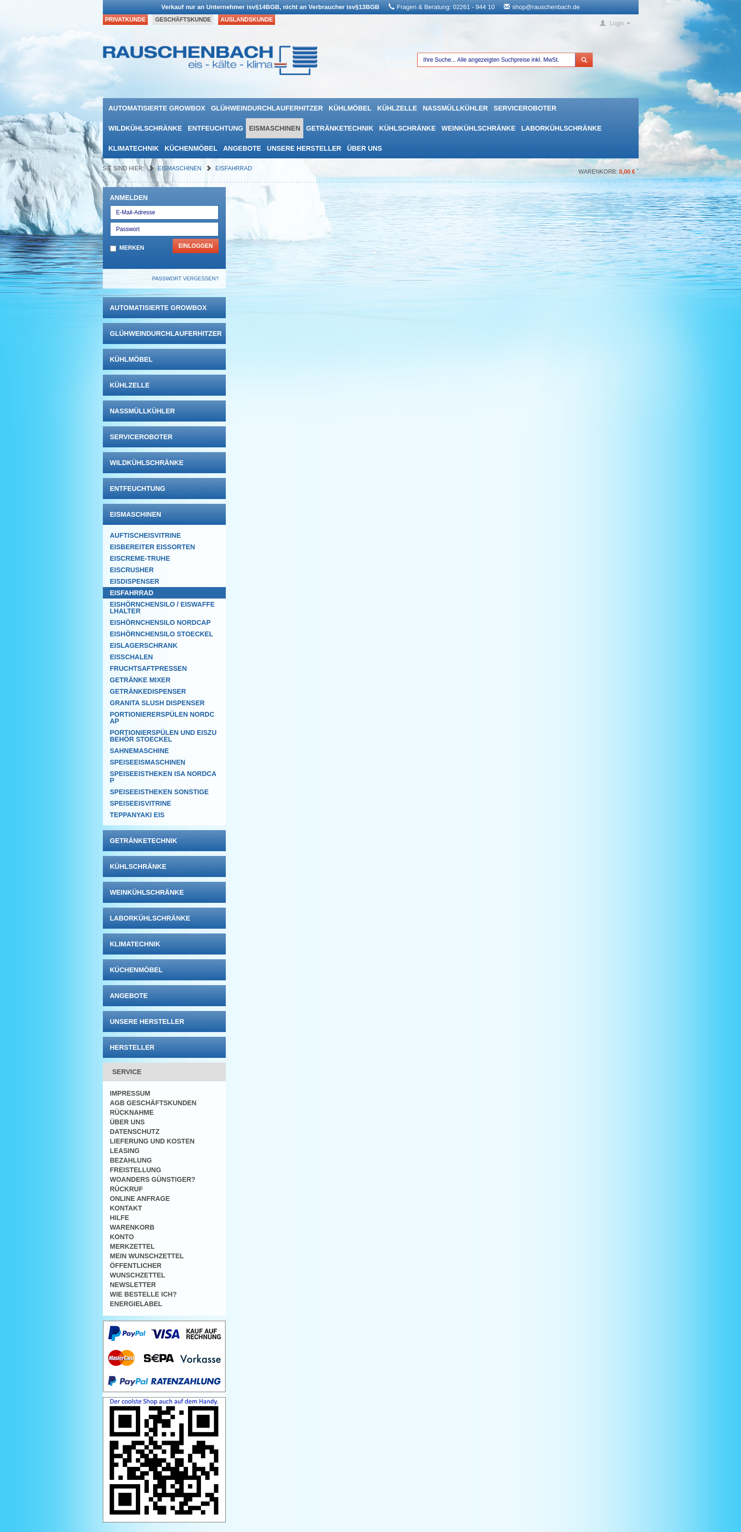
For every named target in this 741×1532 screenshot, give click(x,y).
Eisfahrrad (233, 168)
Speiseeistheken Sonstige (159, 792)
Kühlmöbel (350, 108)
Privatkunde (125, 19)
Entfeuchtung (215, 128)
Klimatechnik (134, 148)
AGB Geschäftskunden (153, 1103)
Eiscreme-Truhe (140, 558)
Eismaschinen (274, 128)
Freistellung (135, 1170)
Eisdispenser (134, 581)
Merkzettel (132, 1246)
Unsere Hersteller (304, 148)
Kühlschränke (407, 128)
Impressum (130, 1093)
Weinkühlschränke (479, 128)
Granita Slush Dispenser (157, 703)
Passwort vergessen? (185, 278)
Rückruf (126, 1189)
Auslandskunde (247, 19)
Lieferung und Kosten (152, 1141)
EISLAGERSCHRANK (144, 645)
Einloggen (195, 246)
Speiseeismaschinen (148, 762)
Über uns (364, 148)
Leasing (125, 1151)
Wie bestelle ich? (143, 1294)
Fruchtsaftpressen (148, 668)
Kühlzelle (397, 108)
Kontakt (126, 1208)
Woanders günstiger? (153, 1179)
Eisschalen (131, 657)
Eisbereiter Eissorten (152, 547)
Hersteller (132, 1047)
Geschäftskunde (183, 19)
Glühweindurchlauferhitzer (267, 108)
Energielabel (136, 1304)
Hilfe (119, 1217)
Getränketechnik (340, 128)
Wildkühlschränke (145, 128)
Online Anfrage (140, 1198)
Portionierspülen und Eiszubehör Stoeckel (163, 736)
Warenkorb (132, 1227)
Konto (122, 1237)
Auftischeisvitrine (145, 535)
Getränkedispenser (148, 691)
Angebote (242, 148)
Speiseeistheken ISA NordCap (163, 777)
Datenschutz (135, 1131)
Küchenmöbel (191, 148)
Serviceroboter (525, 108)
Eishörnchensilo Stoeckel (161, 634)
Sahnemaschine (139, 751)
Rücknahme (132, 1112)
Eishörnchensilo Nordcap (160, 622)
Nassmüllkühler (455, 108)
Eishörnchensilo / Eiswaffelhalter (162, 607)
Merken (132, 247)
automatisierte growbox (157, 108)
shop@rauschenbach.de (546, 7)
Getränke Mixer (140, 680)
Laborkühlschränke (561, 128)
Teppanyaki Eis (137, 815)
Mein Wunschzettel (147, 1256)
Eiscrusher (132, 570)
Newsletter (133, 1284)
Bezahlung (131, 1160)
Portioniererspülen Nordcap (162, 717)
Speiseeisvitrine (140, 803)
